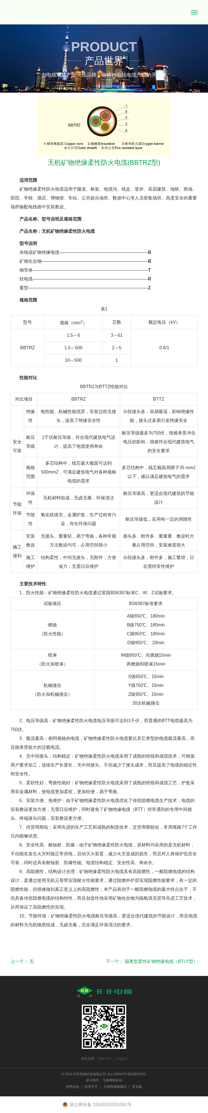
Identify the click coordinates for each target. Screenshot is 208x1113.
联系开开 (91, 1087)
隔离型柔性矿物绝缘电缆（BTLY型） (161, 961)
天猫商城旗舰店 (115, 1087)
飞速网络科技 (112, 1080)
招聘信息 (72, 1087)
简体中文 (104, 1059)
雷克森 (137, 1087)
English (121, 1059)
